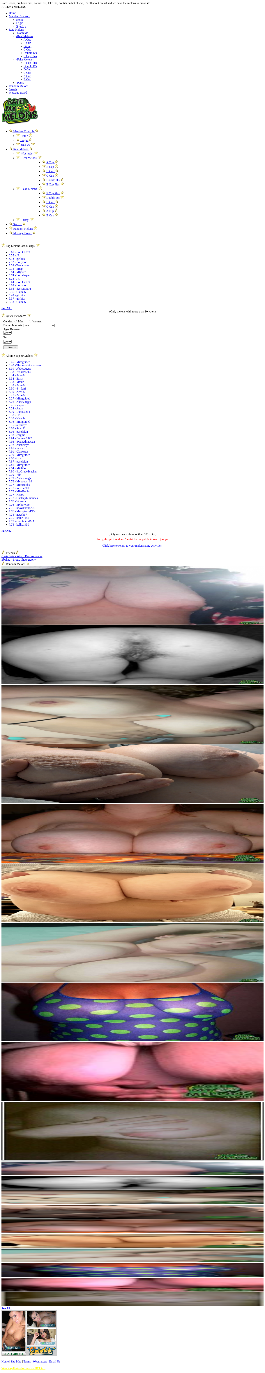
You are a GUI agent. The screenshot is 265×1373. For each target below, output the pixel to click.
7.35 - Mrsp (16, 268)
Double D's (30, 52)
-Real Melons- (24, 36)
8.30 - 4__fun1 (17, 388)
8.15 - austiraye (18, 425)
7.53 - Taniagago (19, 265)
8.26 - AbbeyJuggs (20, 401)
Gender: (8, 321)
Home (12, 13)
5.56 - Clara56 (17, 291)
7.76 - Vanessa (17, 501)
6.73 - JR (14, 278)
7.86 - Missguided (19, 464)
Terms (27, 1361)
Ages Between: (12, 329)
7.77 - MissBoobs (19, 484)
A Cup (27, 39)
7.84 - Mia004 (17, 468)
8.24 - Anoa (16, 408)
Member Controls (19, 16)
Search (13, 89)
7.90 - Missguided (19, 454)
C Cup (27, 49)
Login (19, 23)
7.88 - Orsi (15, 458)
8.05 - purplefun (18, 431)
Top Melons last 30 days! (20, 245)
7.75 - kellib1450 (19, 517)
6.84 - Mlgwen (17, 272)
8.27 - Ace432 (17, 395)
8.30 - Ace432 (17, 391)
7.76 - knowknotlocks (21, 508)
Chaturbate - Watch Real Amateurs (21, 556)
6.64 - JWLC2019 (19, 282)
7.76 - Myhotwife (19, 504)
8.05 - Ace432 (17, 428)
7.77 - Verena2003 (19, 488)
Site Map (16, 1361)
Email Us (54, 1361)
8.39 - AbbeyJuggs (20, 368)
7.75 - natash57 (18, 514)
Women (35, 321)
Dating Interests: (13, 325)
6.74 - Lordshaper (19, 275)
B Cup (27, 42)
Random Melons (18, 86)
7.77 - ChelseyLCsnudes (23, 498)
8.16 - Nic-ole (17, 418)
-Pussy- (20, 82)
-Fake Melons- (24, 59)
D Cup (27, 46)
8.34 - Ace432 (17, 375)
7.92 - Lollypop (18, 262)
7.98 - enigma (17, 435)
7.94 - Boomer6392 (20, 438)
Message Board (18, 92)
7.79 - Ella (15, 474)
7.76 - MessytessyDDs (22, 511)
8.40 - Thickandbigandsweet (25, 365)
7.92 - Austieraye (19, 444)
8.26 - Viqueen (17, 405)
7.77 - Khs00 (16, 494)
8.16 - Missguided (19, 421)
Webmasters (40, 1361)
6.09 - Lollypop (18, 285)
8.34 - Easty (16, 378)
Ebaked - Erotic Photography (18, 559)
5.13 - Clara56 (17, 301)
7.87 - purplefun (18, 461)
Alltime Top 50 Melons (19, 355)
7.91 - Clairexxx (18, 451)
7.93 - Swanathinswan (22, 441)
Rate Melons (16, 29)
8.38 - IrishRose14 (20, 371)
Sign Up (21, 26)
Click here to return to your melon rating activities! (132, 545)
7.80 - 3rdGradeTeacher (23, 471)
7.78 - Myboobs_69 (20, 481)
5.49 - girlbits (17, 295)
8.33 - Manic (16, 381)
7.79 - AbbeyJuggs (20, 478)
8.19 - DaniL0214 (19, 411)
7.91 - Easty (16, 448)
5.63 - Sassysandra (20, 288)
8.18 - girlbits (17, 258)
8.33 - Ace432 (17, 385)
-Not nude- (22, 32)
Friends (10, 553)
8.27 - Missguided (19, 398)
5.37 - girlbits (17, 298)
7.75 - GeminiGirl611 (21, 521)
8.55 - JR (14, 255)
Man (19, 321)
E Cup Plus (30, 56)
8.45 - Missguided (19, 362)
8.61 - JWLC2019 (19, 252)
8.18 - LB (14, 415)
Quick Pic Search (16, 315)
